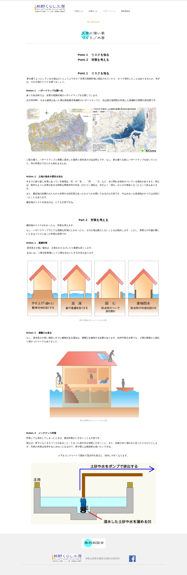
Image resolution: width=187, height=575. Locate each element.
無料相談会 (125, 11)
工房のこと (78, 11)
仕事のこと (93, 11)
